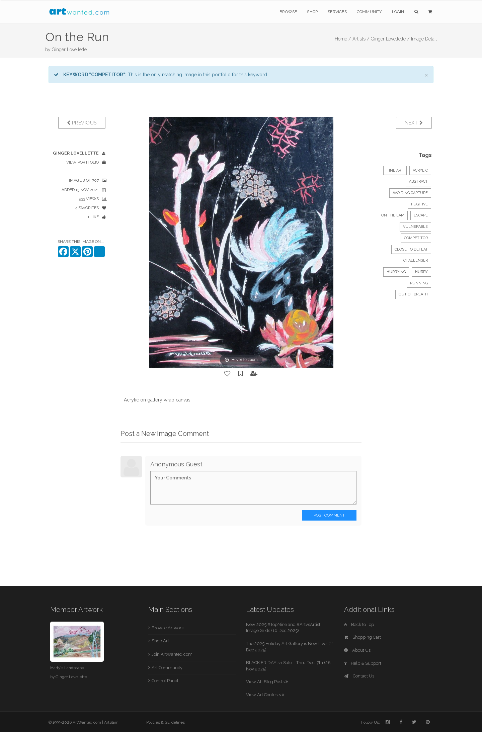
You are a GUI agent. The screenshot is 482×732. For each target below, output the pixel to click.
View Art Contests (265, 694)
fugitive (419, 204)
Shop (312, 11)
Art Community (167, 667)
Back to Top (359, 624)
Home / (343, 38)
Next (414, 122)
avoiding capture (410, 193)
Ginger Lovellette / (390, 38)
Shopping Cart (362, 637)
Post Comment (329, 515)
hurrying (396, 272)
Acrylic (420, 170)
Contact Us (359, 675)
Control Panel (165, 680)
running (419, 283)
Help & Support (362, 663)
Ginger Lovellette (69, 49)
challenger (415, 260)
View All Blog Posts (267, 681)
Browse (288, 11)
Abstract (418, 181)
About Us (357, 650)
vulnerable (415, 226)
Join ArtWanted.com (172, 654)
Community (369, 11)
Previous (82, 122)
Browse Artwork (168, 627)
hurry (421, 272)
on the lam (392, 215)
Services (337, 11)
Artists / (361, 38)
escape (421, 215)
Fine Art (395, 170)
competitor (416, 238)
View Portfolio (82, 162)
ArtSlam (111, 722)
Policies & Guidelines (165, 722)
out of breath (413, 294)
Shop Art (160, 640)
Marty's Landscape (67, 667)
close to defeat (411, 249)
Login (398, 11)
